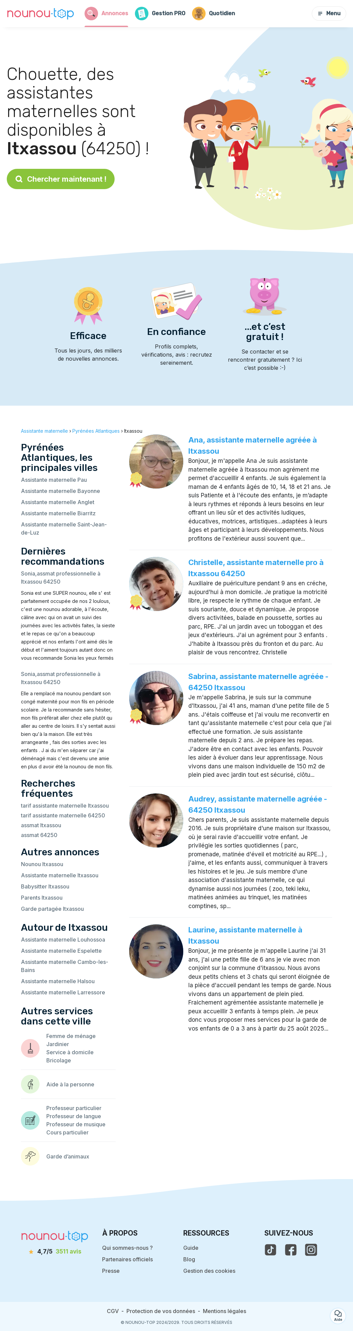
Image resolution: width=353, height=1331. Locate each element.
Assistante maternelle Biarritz (58, 513)
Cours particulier (67, 1132)
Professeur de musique (75, 1124)
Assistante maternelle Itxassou (59, 875)
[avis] (55, 1251)
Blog (189, 1259)
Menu (328, 13)
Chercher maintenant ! (61, 179)
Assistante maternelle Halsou (58, 981)
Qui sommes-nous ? (127, 1247)
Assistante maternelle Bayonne (60, 491)
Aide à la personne (70, 1084)
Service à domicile (70, 1052)
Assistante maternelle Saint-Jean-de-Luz (64, 528)
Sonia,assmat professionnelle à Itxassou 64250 (60, 577)
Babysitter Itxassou (45, 886)
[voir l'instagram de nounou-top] (311, 1250)
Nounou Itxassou (42, 864)
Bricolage (58, 1060)
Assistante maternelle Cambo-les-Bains (64, 965)
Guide (190, 1247)
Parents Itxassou (42, 897)
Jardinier (57, 1044)
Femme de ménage (71, 1036)
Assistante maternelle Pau (54, 479)
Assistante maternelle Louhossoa (63, 939)
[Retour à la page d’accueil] (40, 13)
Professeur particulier (73, 1108)
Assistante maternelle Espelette (61, 950)
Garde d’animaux (67, 1156)
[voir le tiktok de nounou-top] (270, 1250)
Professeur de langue (73, 1116)
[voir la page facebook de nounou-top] (291, 1250)
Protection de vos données (160, 1311)
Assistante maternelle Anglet (57, 502)
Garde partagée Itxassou (52, 908)
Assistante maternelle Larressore (63, 992)
